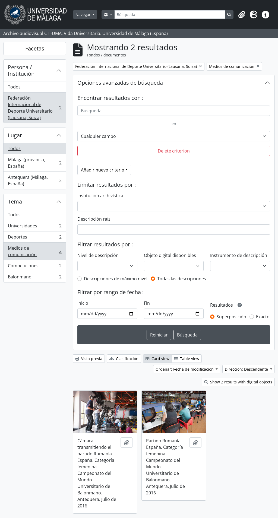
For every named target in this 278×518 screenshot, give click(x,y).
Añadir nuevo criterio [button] (102, 170)
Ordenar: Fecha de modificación (185, 369)
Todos (14, 87)
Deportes (35, 238)
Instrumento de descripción (238, 255)
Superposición (231, 317)
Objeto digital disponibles (170, 255)
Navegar (83, 14)
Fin (147, 303)
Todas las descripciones (181, 279)
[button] (242, 15)
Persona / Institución (21, 70)
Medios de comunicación (35, 251)
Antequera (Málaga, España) (35, 180)
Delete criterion (174, 151)
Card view (157, 358)
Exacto (263, 317)
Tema (15, 201)
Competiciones (35, 266)
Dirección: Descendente (247, 369)
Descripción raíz (93, 219)
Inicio (82, 303)
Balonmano (35, 278)
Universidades (35, 227)
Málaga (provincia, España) (35, 163)
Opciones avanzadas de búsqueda (120, 82)
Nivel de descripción (98, 255)
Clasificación (123, 358)
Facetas (34, 48)
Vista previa (88, 358)
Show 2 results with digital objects (238, 381)
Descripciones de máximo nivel (115, 279)
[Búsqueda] (169, 14)
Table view (186, 358)
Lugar (15, 135)
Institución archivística (100, 196)
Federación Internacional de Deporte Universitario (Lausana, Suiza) (35, 107)
